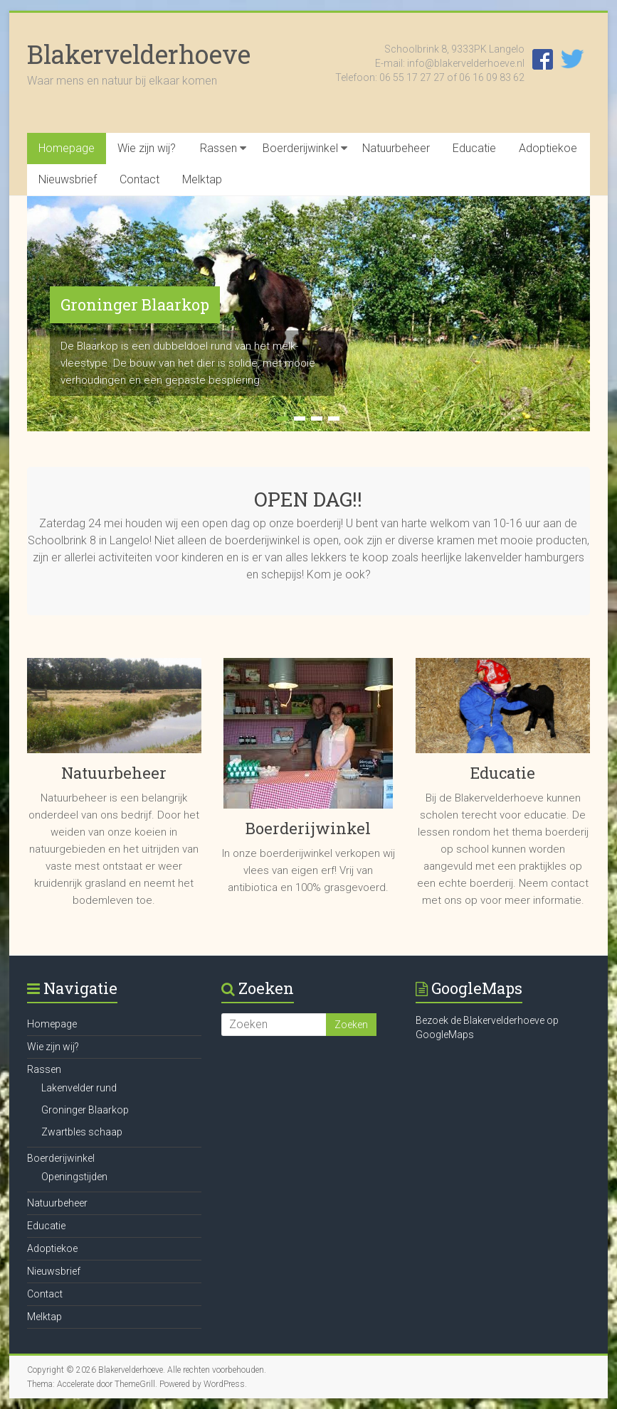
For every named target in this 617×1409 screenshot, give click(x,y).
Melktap (202, 179)
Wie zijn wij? (146, 148)
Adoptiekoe (548, 148)
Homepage (66, 148)
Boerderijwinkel (300, 148)
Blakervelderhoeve (139, 54)
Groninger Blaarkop (134, 304)
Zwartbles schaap (81, 1132)
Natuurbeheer (396, 148)
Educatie (474, 148)
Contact (139, 179)
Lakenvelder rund (79, 1088)
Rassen (218, 148)
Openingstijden (74, 1176)
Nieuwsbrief (67, 179)
